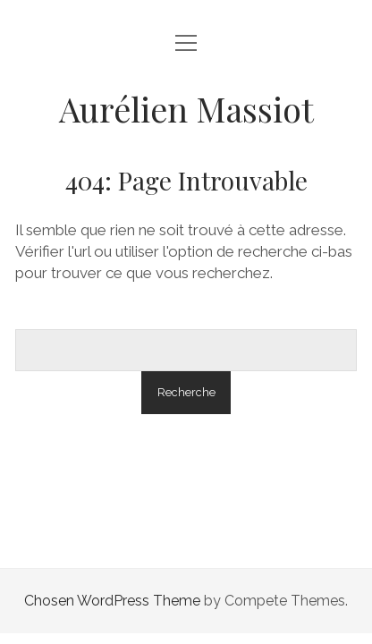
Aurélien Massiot (186, 108)
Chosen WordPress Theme (112, 600)
